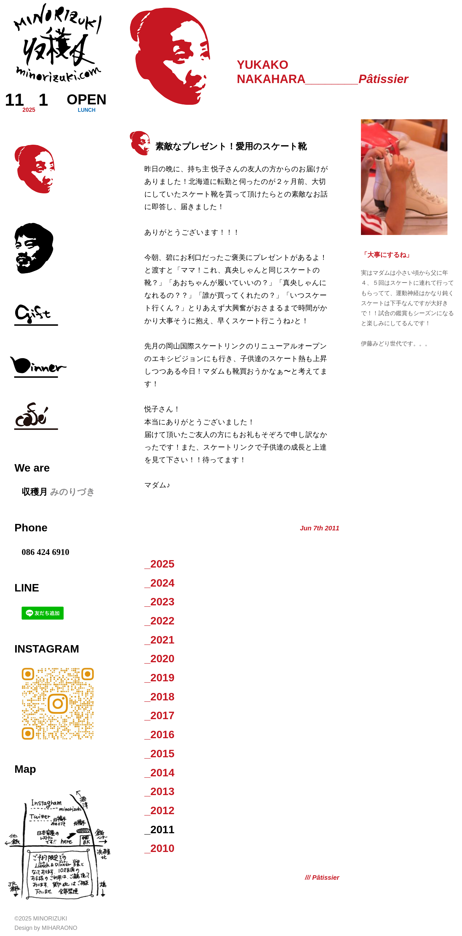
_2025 (159, 564)
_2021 (159, 640)
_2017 (159, 715)
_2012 (159, 810)
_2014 (159, 773)
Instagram (47, 649)
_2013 (159, 791)
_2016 (159, 734)
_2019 (159, 678)
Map (25, 769)
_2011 (159, 829)
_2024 (159, 583)
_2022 (159, 621)
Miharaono (59, 928)
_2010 (159, 848)
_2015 (159, 754)
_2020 (159, 659)
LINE (27, 588)
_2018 (159, 697)
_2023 (159, 602)
